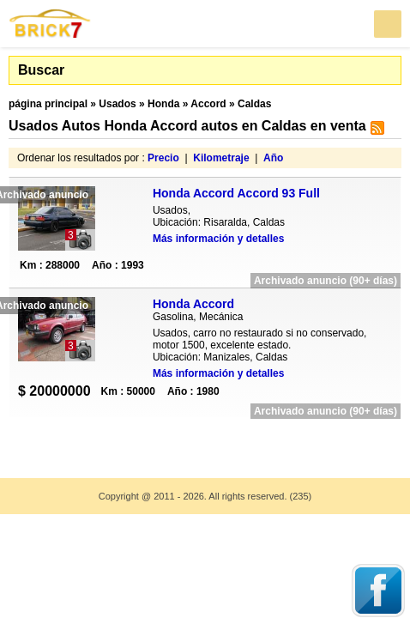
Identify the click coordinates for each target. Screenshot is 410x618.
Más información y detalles (218, 239)
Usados (117, 104)
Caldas (254, 104)
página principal (48, 104)
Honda (163, 104)
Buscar (41, 70)
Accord (208, 104)
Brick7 (51, 23)
